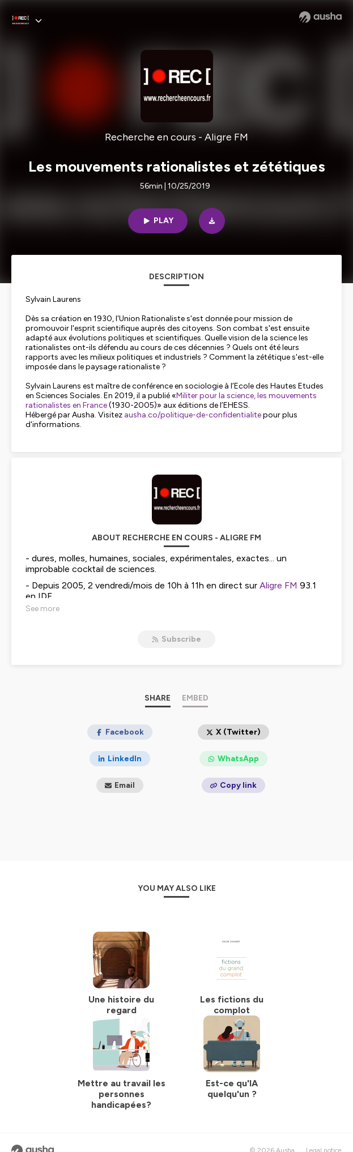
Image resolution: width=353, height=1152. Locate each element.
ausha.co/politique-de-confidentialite (192, 415)
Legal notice (324, 1135)
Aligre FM (278, 585)
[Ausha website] (320, 17)
